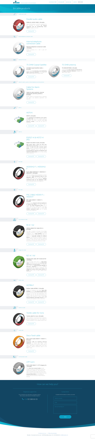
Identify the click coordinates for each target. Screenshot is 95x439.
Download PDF (31, 31)
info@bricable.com (64, 435)
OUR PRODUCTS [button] (52, 2)
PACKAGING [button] (61, 2)
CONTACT (75, 2)
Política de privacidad (52, 433)
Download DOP (41, 125)
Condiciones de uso (42, 433)
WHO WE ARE (68, 2)
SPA (82, 2)
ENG (79, 2)
